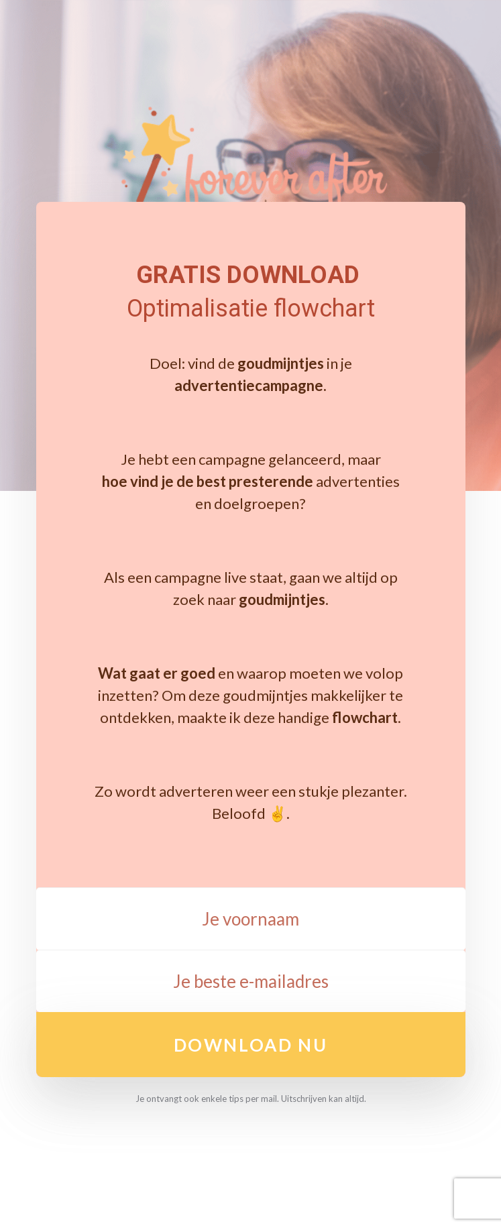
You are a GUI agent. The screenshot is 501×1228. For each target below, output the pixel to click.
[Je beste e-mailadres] (250, 981)
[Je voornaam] (250, 919)
